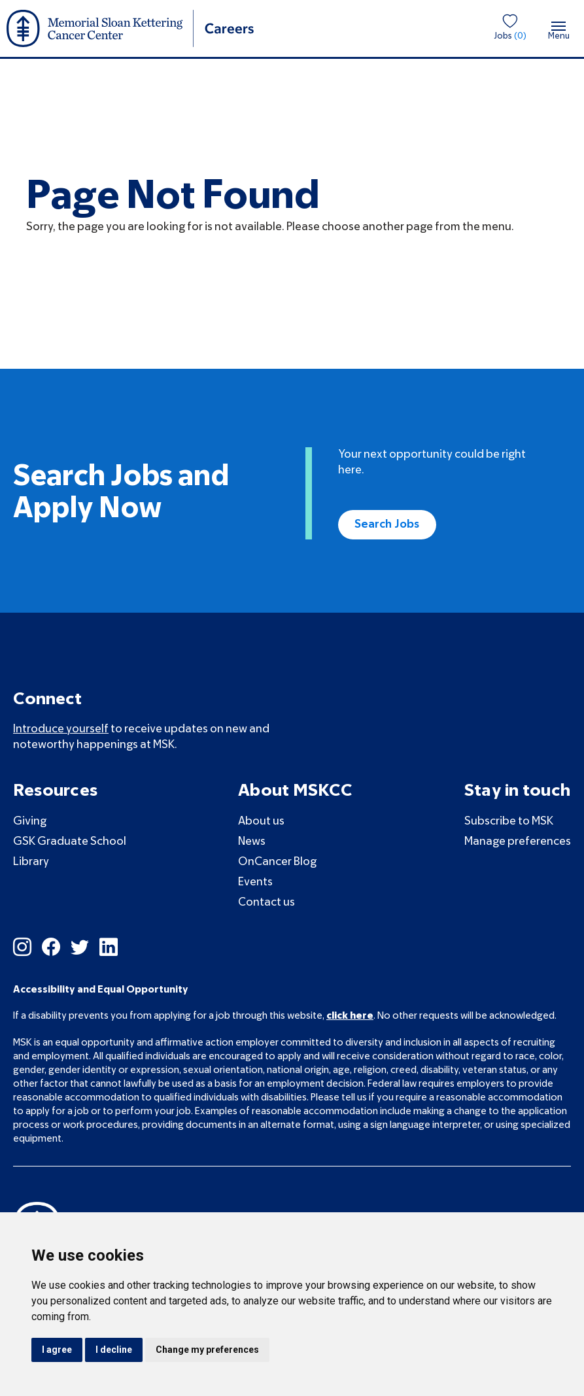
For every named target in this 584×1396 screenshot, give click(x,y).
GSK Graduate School (69, 841)
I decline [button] (113, 1349)
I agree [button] (57, 1349)
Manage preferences (517, 841)
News (252, 841)
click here (349, 1016)
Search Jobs (387, 524)
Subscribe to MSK (508, 821)
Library (31, 862)
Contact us (266, 902)
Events (255, 882)
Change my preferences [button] (207, 1349)
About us (261, 821)
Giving (29, 821)
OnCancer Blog (277, 862)
